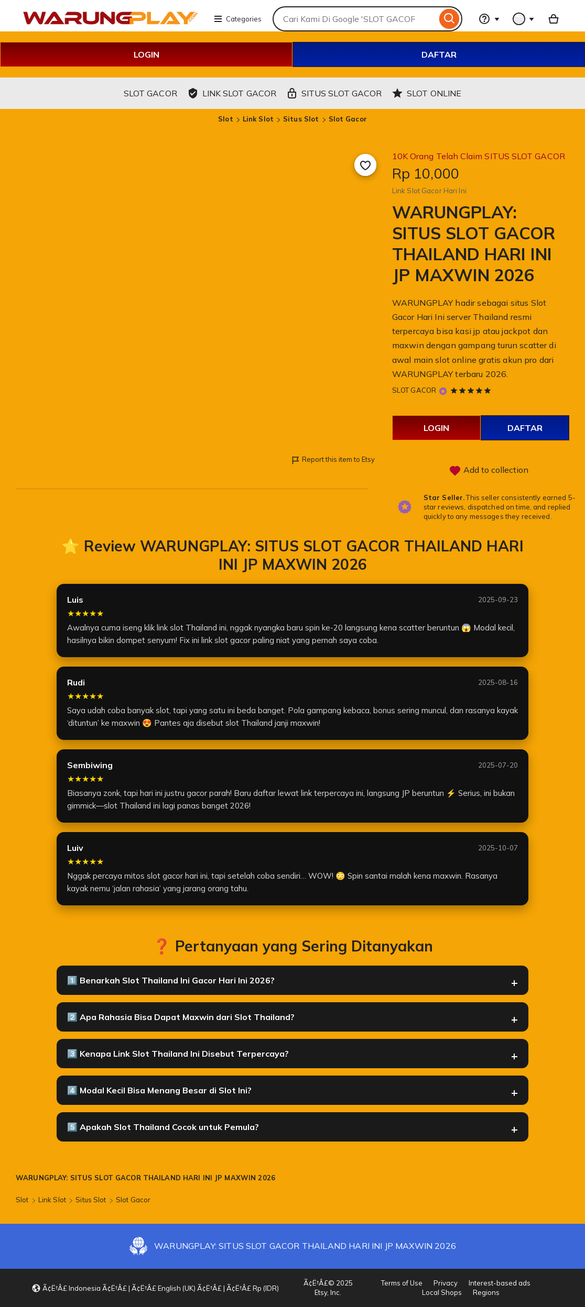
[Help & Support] (489, 18)
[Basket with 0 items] (553, 18)
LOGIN (146, 54)
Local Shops (442, 1292)
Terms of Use (401, 1283)
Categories (237, 19)
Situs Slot (301, 119)
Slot (225, 119)
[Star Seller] (443, 390)
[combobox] (355, 18)
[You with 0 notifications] (523, 18)
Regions (486, 1292)
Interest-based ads (499, 1283)
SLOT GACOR (414, 390)
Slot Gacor (348, 119)
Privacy (446, 1283)
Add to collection (488, 470)
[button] (155, 1288)
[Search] (449, 18)
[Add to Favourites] (365, 165)
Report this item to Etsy (332, 460)
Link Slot (258, 119)
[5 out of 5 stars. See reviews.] (472, 390)
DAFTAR (439, 54)
